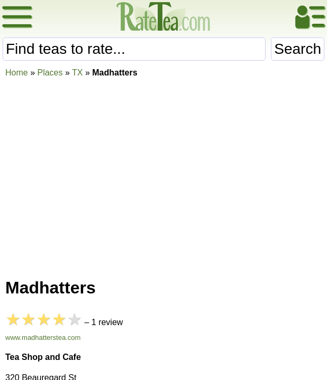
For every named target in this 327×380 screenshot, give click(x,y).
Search (297, 49)
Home (16, 72)
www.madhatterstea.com (42, 337)
